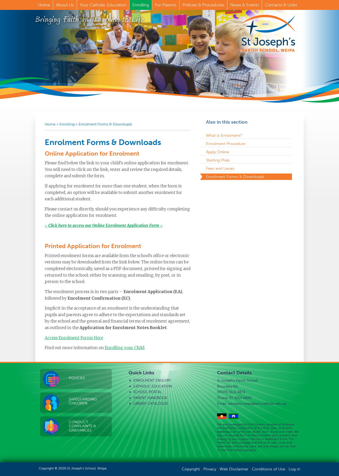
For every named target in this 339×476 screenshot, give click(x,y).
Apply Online (217, 151)
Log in (294, 469)
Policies (77, 378)
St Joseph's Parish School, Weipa (268, 33)
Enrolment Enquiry (152, 380)
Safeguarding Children (83, 401)
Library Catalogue (150, 403)
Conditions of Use (268, 469)
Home (50, 124)
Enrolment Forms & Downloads (105, 124)
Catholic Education (152, 386)
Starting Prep (218, 160)
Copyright (191, 469)
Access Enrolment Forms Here (74, 337)
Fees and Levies (220, 168)
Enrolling (67, 124)
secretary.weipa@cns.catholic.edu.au (257, 403)
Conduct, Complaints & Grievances (82, 426)
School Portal (147, 392)
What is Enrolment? (224, 135)
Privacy (209, 469)
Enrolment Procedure (225, 143)
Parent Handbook (150, 398)
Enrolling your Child (124, 347)
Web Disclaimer (234, 469)
